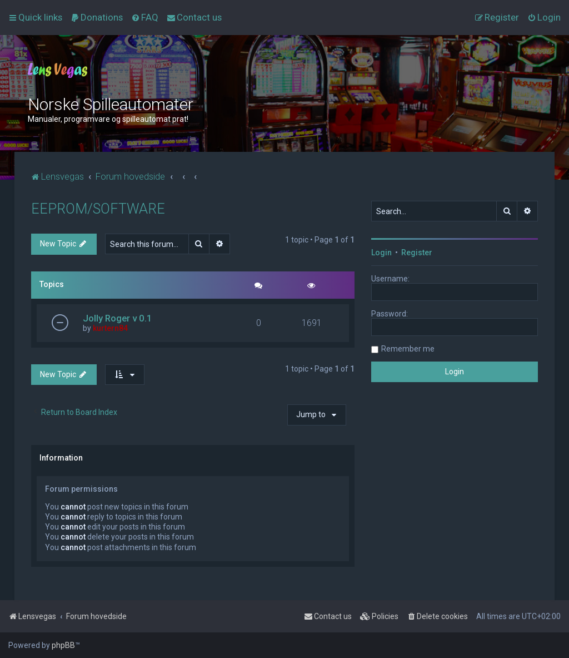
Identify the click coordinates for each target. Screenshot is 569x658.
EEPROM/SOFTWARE (98, 209)
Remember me (408, 348)
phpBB (63, 645)
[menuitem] (97, 17)
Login (381, 252)
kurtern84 (110, 328)
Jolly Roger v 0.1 (117, 318)
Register (416, 252)
